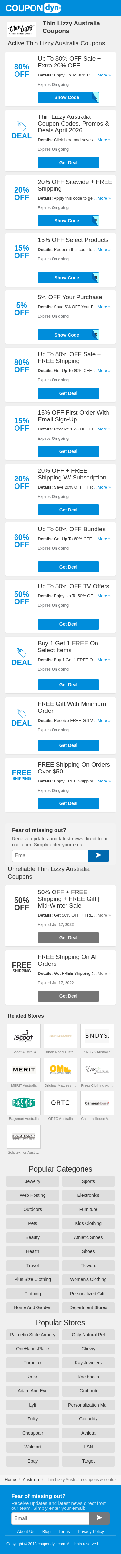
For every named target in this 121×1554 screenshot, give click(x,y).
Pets (32, 1223)
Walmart (32, 1446)
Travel (32, 1265)
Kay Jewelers (88, 1362)
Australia (31, 1479)
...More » (102, 75)
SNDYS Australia (97, 1052)
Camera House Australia (97, 1119)
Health (32, 1251)
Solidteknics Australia (24, 1152)
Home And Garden (32, 1307)
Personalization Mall (88, 1405)
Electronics (88, 1195)
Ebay (32, 1461)
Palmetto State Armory (32, 1334)
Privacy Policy (91, 1531)
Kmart (33, 1376)
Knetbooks (88, 1376)
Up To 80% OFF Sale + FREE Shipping (69, 357)
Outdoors (32, 1209)
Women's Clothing (88, 1279)
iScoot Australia (24, 1052)
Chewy (88, 1348)
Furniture (88, 1209)
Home (10, 1479)
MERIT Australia (23, 1085)
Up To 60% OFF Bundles (72, 529)
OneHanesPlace (32, 1348)
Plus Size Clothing (32, 1279)
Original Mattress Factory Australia (60, 1085)
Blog (46, 1531)
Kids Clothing (88, 1223)
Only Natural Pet (88, 1334)
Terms (64, 1531)
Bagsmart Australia (24, 1119)
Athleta (88, 1433)
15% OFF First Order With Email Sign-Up (73, 416)
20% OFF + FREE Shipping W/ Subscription (72, 474)
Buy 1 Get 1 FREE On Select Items (68, 646)
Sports (88, 1181)
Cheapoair (32, 1433)
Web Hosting (32, 1195)
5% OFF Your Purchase (70, 297)
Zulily (32, 1418)
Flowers (88, 1265)
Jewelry (32, 1181)
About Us (25, 1531)
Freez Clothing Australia (97, 1085)
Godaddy (88, 1418)
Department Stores (88, 1307)
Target (88, 1461)
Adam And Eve (33, 1390)
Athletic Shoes (88, 1237)
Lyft (32, 1405)
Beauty (32, 1237)
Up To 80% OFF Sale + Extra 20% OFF (69, 62)
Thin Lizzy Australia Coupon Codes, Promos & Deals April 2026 (73, 123)
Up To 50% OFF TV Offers (73, 586)
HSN (88, 1446)
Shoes (88, 1251)
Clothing (33, 1293)
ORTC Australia (60, 1119)
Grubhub (88, 1390)
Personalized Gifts (88, 1293)
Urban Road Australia (60, 1052)
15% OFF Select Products (73, 240)
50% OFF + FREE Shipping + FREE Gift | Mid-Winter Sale (68, 899)
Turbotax (33, 1362)
